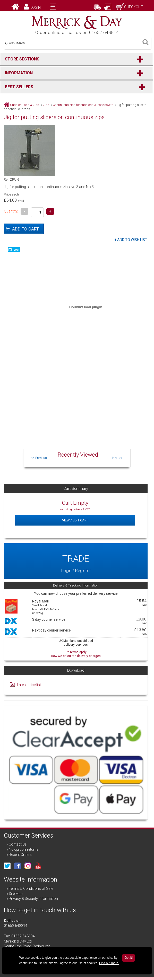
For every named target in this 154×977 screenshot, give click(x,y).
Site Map (16, 894)
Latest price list (29, 685)
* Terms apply (75, 653)
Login (35, 7)
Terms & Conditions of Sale (31, 888)
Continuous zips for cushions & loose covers (83, 105)
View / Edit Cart (75, 520)
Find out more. (109, 963)
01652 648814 (15, 925)
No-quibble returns (24, 849)
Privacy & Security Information (33, 898)
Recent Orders (20, 854)
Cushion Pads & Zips (24, 105)
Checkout (133, 7)
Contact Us (18, 844)
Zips (46, 105)
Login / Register (76, 561)
